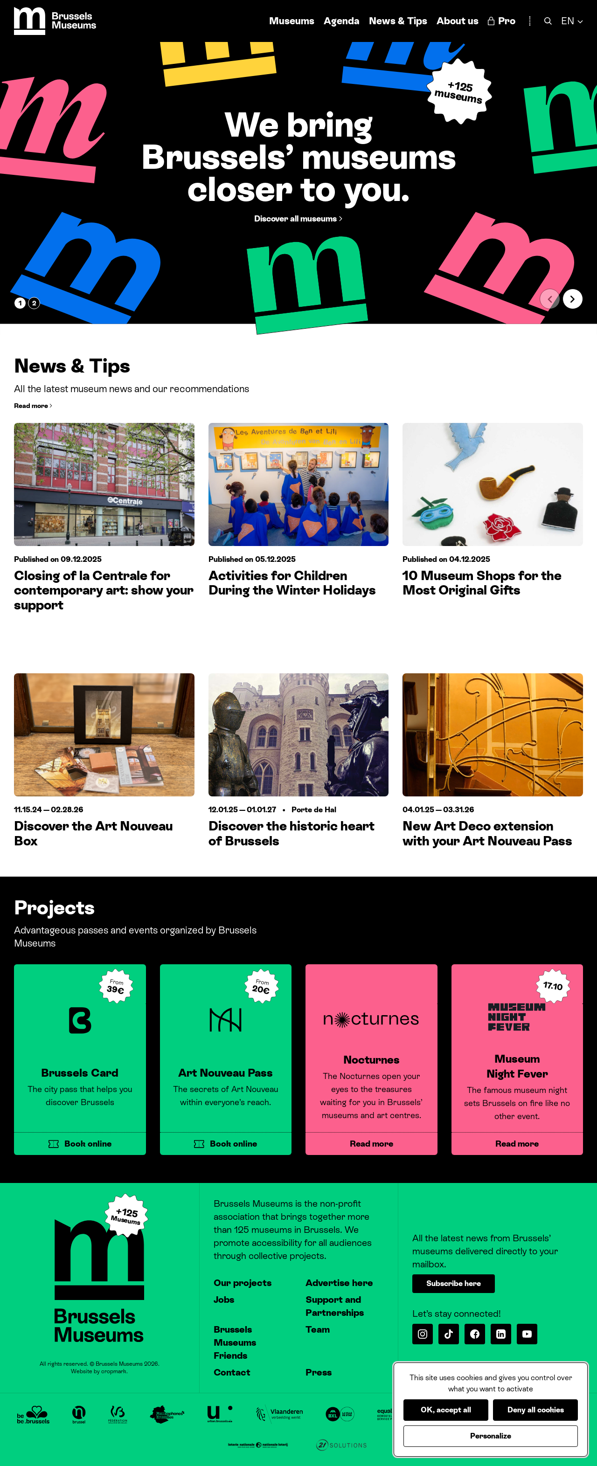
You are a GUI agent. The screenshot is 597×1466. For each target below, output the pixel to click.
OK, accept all (446, 1409)
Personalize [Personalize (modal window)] (490, 1435)
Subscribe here (453, 1283)
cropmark (113, 1371)
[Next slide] (572, 299)
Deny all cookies (535, 1409)
